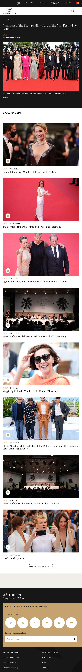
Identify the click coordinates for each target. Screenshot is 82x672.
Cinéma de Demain (11, 658)
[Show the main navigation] (78, 11)
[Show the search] (73, 11)
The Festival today (10, 668)
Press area (46, 658)
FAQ (44, 663)
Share (5, 97)
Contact (45, 668)
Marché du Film (9, 663)
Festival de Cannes (11, 652)
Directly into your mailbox (15, 633)
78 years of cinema (50, 652)
